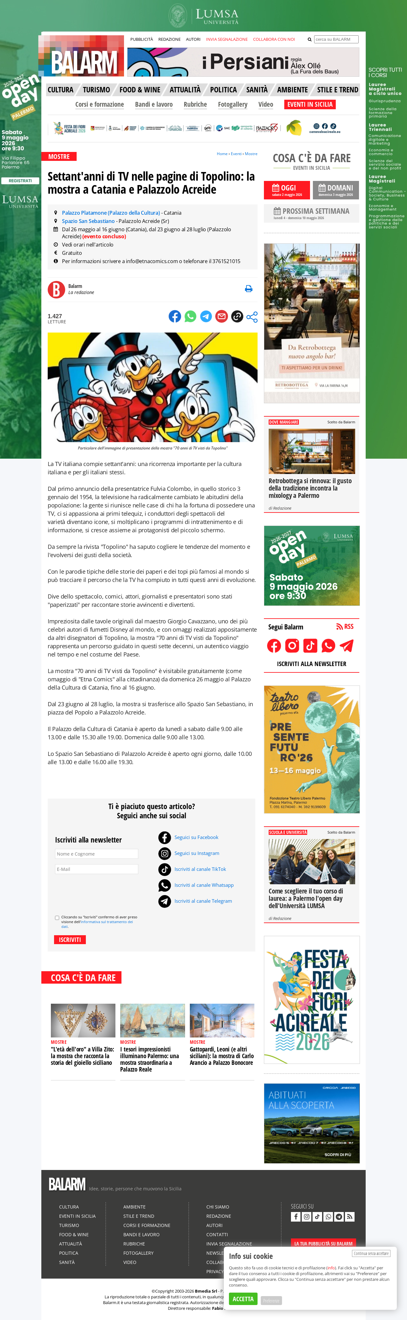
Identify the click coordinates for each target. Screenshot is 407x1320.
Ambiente (134, 1207)
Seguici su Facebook (188, 837)
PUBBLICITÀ (141, 39)
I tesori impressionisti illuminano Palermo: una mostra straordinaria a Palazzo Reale (149, 1059)
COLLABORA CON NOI (274, 39)
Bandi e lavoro (154, 104)
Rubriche (195, 104)
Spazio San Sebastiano (89, 221)
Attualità (70, 1244)
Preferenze (271, 1300)
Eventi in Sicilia (77, 1216)
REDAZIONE (169, 39)
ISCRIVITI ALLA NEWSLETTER (311, 663)
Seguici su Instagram (188, 853)
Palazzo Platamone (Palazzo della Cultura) (111, 212)
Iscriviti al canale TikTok (192, 869)
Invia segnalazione (229, 1244)
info (331, 1268)
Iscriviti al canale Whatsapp (196, 885)
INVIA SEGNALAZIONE (227, 39)
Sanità (67, 1262)
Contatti (217, 1234)
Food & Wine (74, 1234)
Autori (214, 1225)
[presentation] (103, 891)
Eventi (236, 153)
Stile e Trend (138, 1216)
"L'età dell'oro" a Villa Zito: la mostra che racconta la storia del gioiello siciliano (82, 1056)
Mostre (251, 153)
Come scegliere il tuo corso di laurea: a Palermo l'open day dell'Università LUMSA (306, 898)
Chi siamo (217, 1207)
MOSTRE (59, 156)
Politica (68, 1253)
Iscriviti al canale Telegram (195, 901)
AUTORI (193, 39)
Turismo (69, 1225)
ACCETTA (243, 1299)
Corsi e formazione (99, 104)
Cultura (69, 1207)
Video (266, 104)
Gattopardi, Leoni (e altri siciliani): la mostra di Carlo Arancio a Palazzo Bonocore (222, 1056)
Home (222, 153)
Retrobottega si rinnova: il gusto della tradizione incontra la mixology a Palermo (310, 488)
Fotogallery (232, 104)
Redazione (282, 508)
